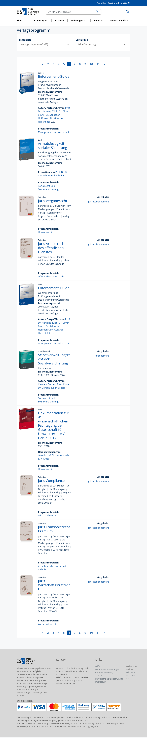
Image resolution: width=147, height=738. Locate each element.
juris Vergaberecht (52, 200)
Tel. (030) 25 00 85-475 (130, 675)
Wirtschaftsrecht (47, 515)
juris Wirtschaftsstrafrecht (54, 585)
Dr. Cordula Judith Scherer (52, 387)
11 (98, 64)
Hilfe (97, 666)
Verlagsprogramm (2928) (46, 44)
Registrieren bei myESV (117, 3)
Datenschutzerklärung (106, 669)
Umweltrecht (45, 232)
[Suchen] (70, 12)
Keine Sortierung (103, 44)
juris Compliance (51, 480)
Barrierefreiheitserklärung (108, 678)
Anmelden (101, 3)
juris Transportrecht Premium (54, 528)
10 (91, 64)
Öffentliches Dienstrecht (51, 276)
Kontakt (98, 20)
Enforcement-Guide (53, 76)
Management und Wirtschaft (53, 132)
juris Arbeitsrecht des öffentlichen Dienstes (52, 247)
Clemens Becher (47, 384)
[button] (22, 21)
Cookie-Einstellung (104, 672)
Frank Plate (63, 384)
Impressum (100, 681)
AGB (97, 675)
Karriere (59, 20)
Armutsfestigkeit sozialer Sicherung (52, 145)
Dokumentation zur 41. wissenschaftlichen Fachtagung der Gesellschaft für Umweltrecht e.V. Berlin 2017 (53, 425)
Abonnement (102, 355)
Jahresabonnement (98, 201)
